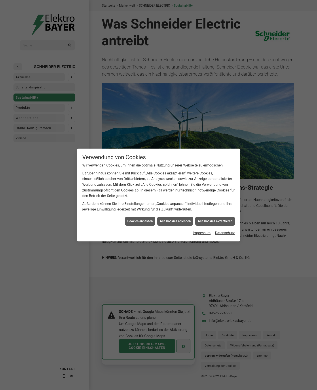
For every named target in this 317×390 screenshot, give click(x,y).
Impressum (202, 231)
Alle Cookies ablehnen (175, 220)
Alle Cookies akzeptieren (215, 220)
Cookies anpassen (140, 220)
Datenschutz (225, 231)
